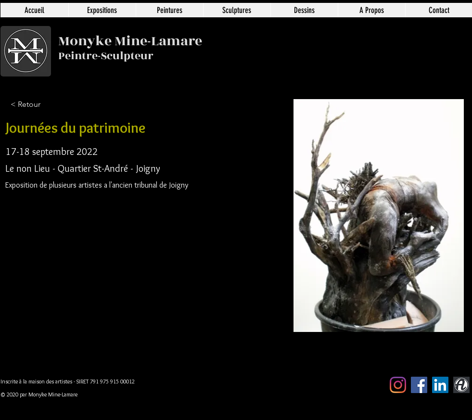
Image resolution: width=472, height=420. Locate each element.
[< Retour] (42, 105)
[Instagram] (398, 385)
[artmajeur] (461, 385)
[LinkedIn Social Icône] (440, 385)
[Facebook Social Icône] (419, 385)
